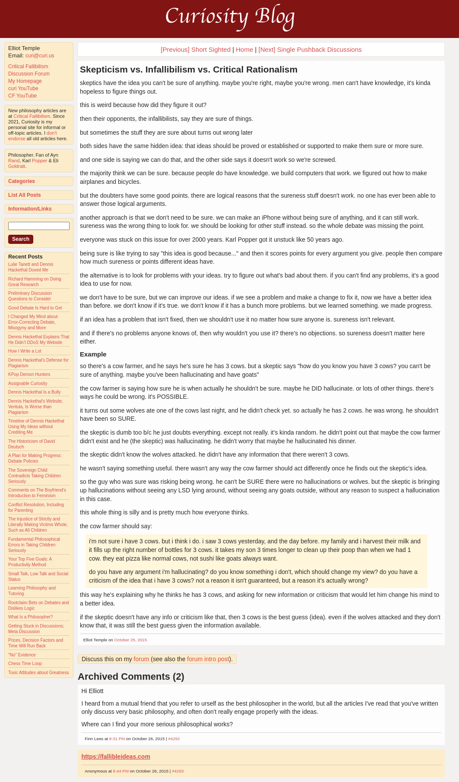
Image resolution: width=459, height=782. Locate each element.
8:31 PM (117, 738)
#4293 (178, 771)
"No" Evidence (22, 655)
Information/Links (30, 209)
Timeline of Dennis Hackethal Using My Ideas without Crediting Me (36, 427)
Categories (21, 181)
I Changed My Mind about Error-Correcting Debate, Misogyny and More (33, 322)
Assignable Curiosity (27, 383)
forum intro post (208, 659)
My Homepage (25, 81)
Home (244, 49)
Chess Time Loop (25, 663)
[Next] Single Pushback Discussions (309, 49)
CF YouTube (22, 96)
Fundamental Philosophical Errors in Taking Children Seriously (34, 545)
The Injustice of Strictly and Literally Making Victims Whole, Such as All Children (38, 525)
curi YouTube (23, 88)
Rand (13, 160)
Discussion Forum (29, 74)
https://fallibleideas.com (115, 756)
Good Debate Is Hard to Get (35, 308)
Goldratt (16, 166)
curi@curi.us (39, 56)
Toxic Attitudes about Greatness (38, 672)
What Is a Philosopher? (30, 617)
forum (141, 659)
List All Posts (24, 195)
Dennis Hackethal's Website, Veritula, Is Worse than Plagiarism (35, 407)
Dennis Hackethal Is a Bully (34, 392)
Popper (39, 160)
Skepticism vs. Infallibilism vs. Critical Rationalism (189, 69)
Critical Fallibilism (28, 66)
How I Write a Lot (24, 351)
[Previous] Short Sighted (196, 49)
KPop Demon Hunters (29, 374)
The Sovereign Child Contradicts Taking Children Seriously (34, 476)
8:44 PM (121, 771)
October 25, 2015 (130, 639)
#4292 (174, 738)
